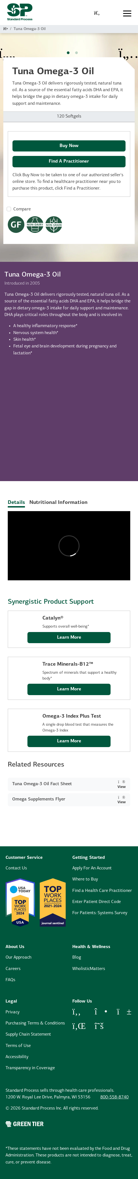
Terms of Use (18, 1046)
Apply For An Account (92, 868)
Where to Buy (85, 879)
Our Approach (18, 957)
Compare (22, 209)
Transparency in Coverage (30, 1068)
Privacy (12, 1012)
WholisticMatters (88, 969)
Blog (76, 957)
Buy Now (69, 146)
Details (16, 502)
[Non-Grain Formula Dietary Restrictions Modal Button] (53, 224)
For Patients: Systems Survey (99, 913)
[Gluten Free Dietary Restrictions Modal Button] (16, 224)
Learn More (69, 637)
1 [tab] (68, 53)
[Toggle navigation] (127, 13)
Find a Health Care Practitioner (102, 891)
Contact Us (16, 868)
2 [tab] (76, 53)
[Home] (5, 29)
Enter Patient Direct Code (96, 902)
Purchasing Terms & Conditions (35, 1023)
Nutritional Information (58, 502)
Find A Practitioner (69, 161)
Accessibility (17, 1057)
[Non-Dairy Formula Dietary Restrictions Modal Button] (35, 224)
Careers (13, 969)
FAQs (10, 980)
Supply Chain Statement (28, 1034)
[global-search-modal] (97, 14)
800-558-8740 (114, 1097)
